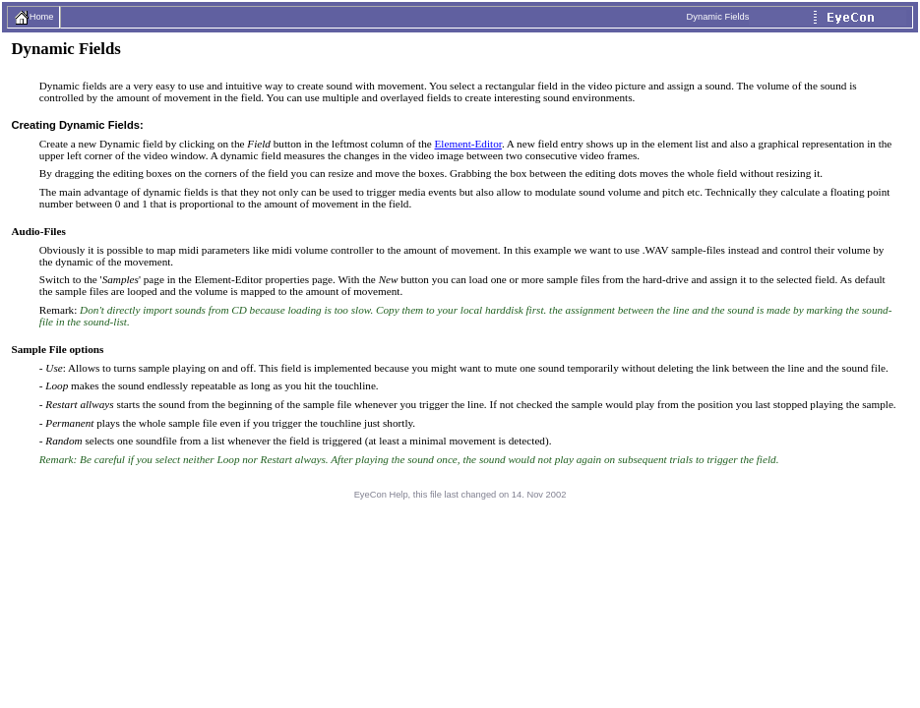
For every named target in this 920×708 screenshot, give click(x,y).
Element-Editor (468, 143)
